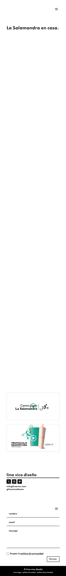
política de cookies (29, 572)
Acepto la (25, 554)
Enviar (53, 559)
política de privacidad (31, 554)
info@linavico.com (16, 486)
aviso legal (17, 572)
